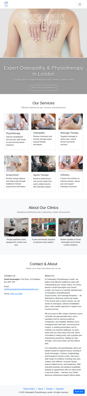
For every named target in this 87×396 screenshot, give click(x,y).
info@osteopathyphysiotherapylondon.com (21, 289)
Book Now (79, 391)
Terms (40, 389)
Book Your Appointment (43, 87)
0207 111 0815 (16, 294)
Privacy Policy (29, 389)
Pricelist (49, 389)
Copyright (60, 389)
